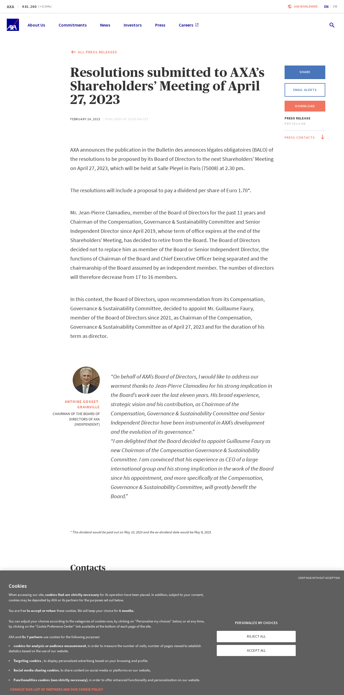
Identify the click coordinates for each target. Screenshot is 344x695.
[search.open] (331, 24)
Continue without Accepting (319, 578)
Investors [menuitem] (133, 25)
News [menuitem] (105, 25)
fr (335, 6)
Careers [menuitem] (189, 25)
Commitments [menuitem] (73, 25)
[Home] (13, 25)
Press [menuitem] (160, 25)
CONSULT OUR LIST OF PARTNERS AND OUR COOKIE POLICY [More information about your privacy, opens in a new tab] (56, 689)
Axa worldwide (306, 6)
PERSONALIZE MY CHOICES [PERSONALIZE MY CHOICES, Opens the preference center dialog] (256, 623)
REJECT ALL (256, 636)
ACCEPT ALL (256, 650)
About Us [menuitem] (36, 25)
